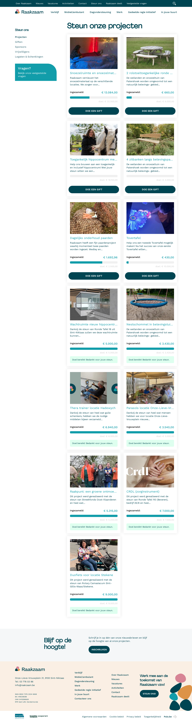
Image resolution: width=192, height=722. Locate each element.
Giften (18, 42)
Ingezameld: (77, 92)
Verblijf (55, 12)
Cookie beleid (117, 716)
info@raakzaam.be (25, 685)
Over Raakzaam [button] (23, 3)
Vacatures (53, 3)
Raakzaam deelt (114, 3)
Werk (119, 12)
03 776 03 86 (26, 681)
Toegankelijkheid (152, 716)
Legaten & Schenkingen (29, 56)
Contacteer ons (83, 698)
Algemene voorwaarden (94, 716)
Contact (82, 3)
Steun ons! (149, 694)
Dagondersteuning (100, 12)
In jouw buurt (169, 12)
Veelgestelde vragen (137, 3)
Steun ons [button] (96, 3)
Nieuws (39, 3)
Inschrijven (99, 649)
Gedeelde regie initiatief (142, 12)
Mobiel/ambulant (74, 12)
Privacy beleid (134, 716)
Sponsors (20, 46)
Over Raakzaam (120, 675)
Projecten (21, 37)
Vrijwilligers (22, 51)
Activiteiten (68, 3)
